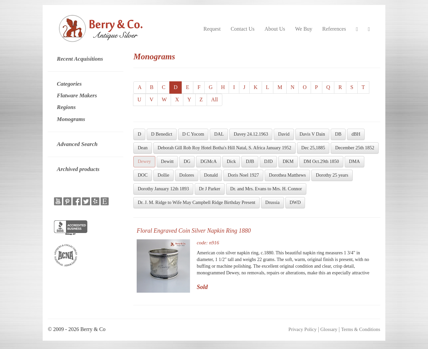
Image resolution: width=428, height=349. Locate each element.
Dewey (144, 161)
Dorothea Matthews (287, 175)
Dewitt (167, 161)
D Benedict (161, 134)
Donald (211, 175)
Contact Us (243, 29)
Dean (143, 147)
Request (212, 29)
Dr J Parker (209, 188)
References (334, 29)
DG (187, 161)
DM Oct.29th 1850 (321, 161)
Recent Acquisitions (80, 59)
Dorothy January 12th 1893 (163, 188)
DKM (288, 161)
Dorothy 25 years (332, 175)
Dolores (186, 175)
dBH (355, 134)
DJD (268, 161)
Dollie (163, 175)
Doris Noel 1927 (243, 175)
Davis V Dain (312, 134)
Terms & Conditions (360, 329)
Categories (69, 84)
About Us (274, 29)
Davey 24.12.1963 (251, 134)
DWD (295, 202)
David (283, 134)
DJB (250, 161)
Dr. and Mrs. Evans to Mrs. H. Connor (266, 188)
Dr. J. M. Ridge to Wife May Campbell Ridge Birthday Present (196, 202)
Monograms (71, 119)
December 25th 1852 (354, 147)
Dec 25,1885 (313, 147)
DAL (219, 134)
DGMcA (208, 161)
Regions (66, 107)
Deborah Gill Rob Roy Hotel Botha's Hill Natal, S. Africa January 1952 (224, 147)
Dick (231, 161)
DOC (143, 175)
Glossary (328, 329)
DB (338, 134)
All (214, 99)
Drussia (272, 202)
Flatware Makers (77, 95)
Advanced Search (77, 144)
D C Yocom (193, 134)
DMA (354, 161)
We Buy (303, 29)
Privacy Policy (302, 329)
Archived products (78, 169)
